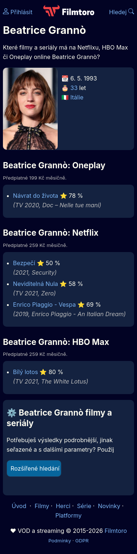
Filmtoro (115, 530)
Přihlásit (18, 12)
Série (84, 506)
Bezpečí (24, 263)
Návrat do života (35, 195)
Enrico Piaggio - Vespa (44, 304)
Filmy (42, 506)
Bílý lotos (25, 372)
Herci (63, 506)
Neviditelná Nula (35, 283)
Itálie (77, 97)
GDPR (82, 540)
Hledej (121, 12)
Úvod (20, 506)
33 (74, 87)
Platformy (68, 515)
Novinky (109, 506)
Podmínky (59, 540)
